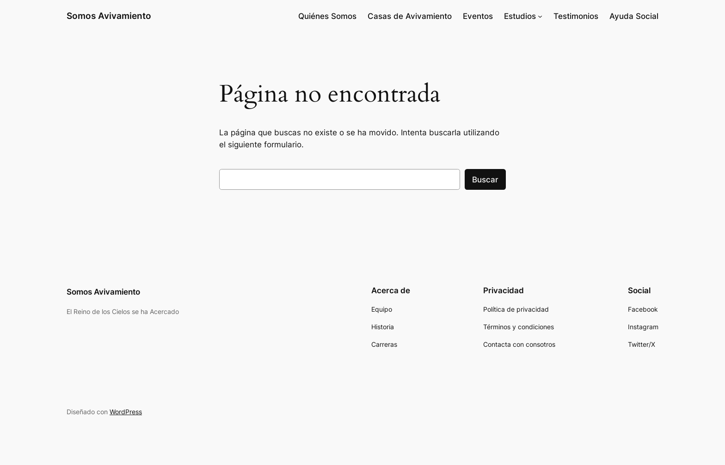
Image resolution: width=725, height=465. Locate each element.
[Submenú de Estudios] (540, 16)
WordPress (126, 412)
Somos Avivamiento (109, 15)
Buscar (485, 179)
